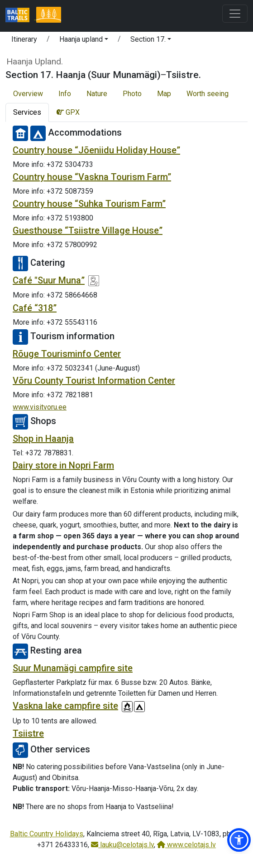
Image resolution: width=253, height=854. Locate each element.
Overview (28, 93)
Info (64, 93)
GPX (68, 112)
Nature (96, 93)
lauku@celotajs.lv (122, 844)
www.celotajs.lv (186, 844)
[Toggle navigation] (235, 14)
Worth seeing (207, 93)
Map (164, 93)
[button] (83, 41)
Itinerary (24, 39)
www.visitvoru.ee (40, 407)
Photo (132, 93)
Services (27, 112)
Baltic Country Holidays (46, 834)
